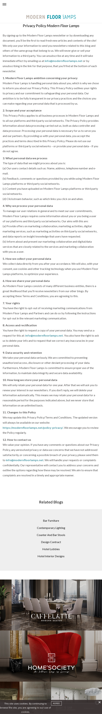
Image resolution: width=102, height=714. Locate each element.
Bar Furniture (51, 520)
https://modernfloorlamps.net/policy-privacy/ (33, 427)
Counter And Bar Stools (51, 535)
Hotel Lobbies (51, 549)
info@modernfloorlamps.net (63, 60)
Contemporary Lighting (51, 527)
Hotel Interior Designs (51, 556)
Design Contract (51, 542)
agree (56, 703)
